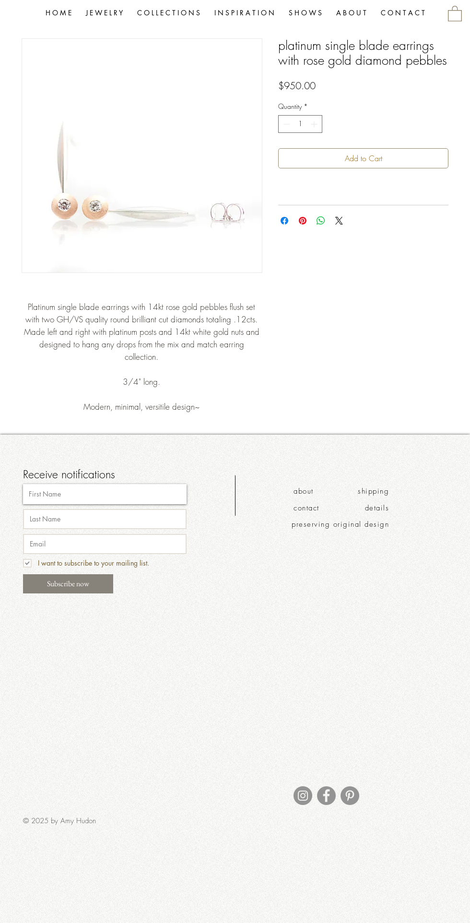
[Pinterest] (350, 795)
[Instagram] (303, 795)
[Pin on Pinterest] (302, 220)
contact (306, 508)
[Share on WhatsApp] (321, 220)
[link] (455, 13)
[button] (168, 13)
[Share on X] (339, 220)
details (377, 508)
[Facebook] (326, 795)
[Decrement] (286, 124)
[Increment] (315, 124)
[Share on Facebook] (284, 220)
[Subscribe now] (68, 583)
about (304, 491)
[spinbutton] (300, 124)
